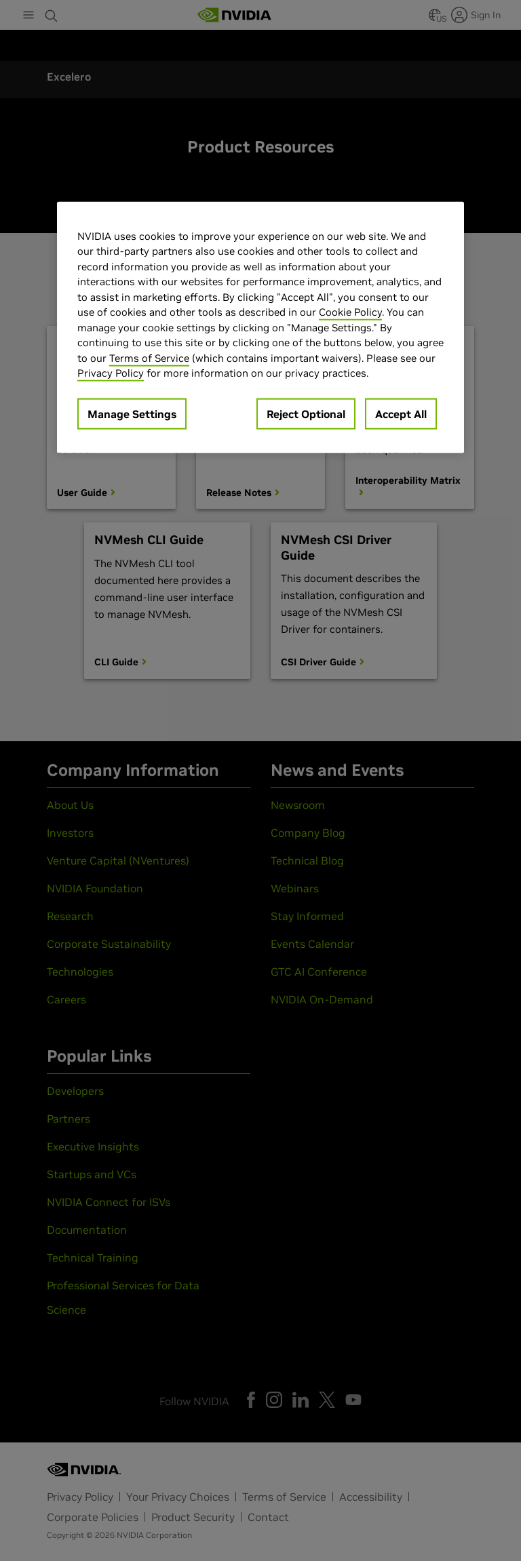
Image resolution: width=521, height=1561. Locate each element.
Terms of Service (149, 357)
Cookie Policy (350, 312)
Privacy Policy (110, 373)
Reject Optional (306, 413)
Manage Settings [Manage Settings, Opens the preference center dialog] (132, 413)
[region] (260, 327)
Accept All (401, 413)
